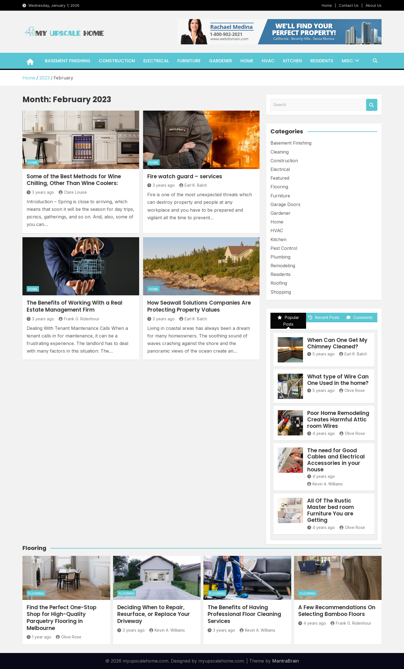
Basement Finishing (67, 61)
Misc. (348, 61)
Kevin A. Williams (325, 483)
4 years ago (321, 433)
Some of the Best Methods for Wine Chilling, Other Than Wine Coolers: (74, 180)
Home (327, 5)
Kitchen (292, 61)
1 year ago (39, 636)
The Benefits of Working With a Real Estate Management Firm (74, 306)
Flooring (279, 186)
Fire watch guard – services (184, 176)
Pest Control (283, 248)
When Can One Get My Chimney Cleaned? (337, 343)
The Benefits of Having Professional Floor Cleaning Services (244, 614)
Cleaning (279, 152)
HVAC (268, 61)
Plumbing (280, 257)
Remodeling (282, 265)
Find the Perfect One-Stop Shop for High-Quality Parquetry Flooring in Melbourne (62, 618)
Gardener (220, 61)
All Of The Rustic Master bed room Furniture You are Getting (330, 510)
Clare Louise (73, 192)
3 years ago (40, 192)
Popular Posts (288, 320)
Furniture (189, 61)
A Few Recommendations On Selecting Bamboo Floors (336, 611)
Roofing (278, 283)
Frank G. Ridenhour (79, 318)
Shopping (280, 292)
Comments (359, 317)
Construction (117, 61)
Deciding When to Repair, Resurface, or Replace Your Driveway (153, 614)
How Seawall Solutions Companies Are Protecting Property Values (199, 306)
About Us (374, 5)
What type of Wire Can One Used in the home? (338, 380)
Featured (279, 178)
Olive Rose (352, 390)
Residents (321, 61)
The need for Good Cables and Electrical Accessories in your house (336, 460)
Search (371, 105)
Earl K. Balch (193, 185)
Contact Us (349, 5)
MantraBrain (285, 661)
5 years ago (321, 353)
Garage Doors (285, 204)
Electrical (156, 61)
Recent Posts (323, 317)
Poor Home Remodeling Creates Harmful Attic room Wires (338, 419)
